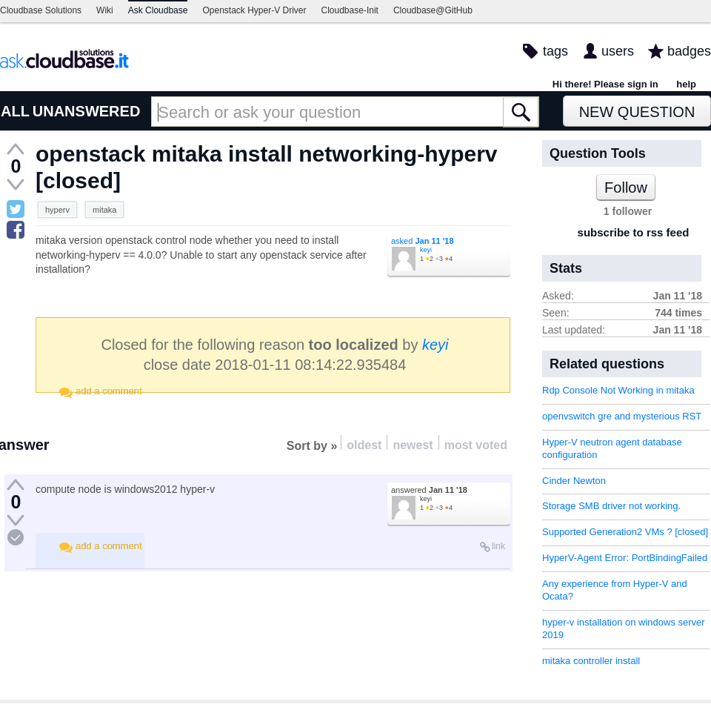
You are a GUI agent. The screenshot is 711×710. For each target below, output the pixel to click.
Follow (625, 187)
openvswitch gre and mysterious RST (621, 416)
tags (555, 51)
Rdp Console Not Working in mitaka (618, 390)
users (617, 51)
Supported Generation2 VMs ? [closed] (625, 531)
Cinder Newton (574, 480)
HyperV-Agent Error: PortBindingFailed (624, 557)
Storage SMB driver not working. (611, 505)
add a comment (109, 391)
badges (689, 51)
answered (429, 489)
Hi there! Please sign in (605, 84)
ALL (15, 111)
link (498, 546)
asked (422, 240)
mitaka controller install (591, 660)
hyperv (57, 209)
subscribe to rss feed (634, 232)
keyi (426, 249)
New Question (637, 112)
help (686, 84)
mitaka (104, 209)
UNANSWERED (87, 111)
